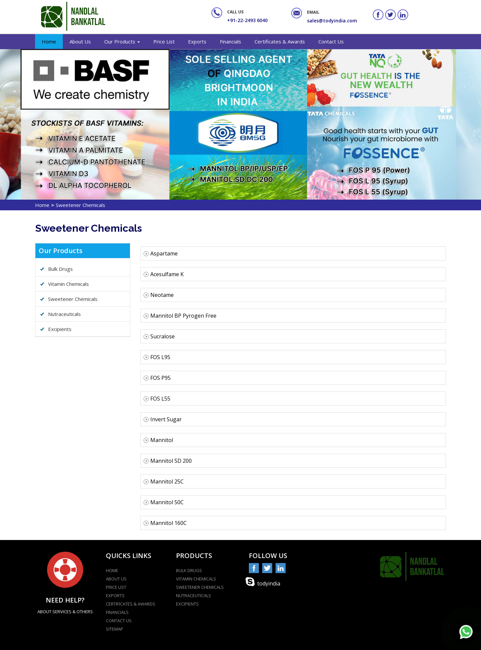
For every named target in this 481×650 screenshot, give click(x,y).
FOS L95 (156, 357)
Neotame (158, 295)
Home (49, 41)
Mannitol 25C (163, 481)
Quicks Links (128, 555)
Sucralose (159, 336)
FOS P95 (157, 378)
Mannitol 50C (163, 502)
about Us (116, 579)
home (112, 570)
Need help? (65, 600)
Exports (197, 41)
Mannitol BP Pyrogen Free (179, 315)
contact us (119, 621)
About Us (80, 41)
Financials (230, 41)
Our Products (122, 41)
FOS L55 (156, 398)
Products (194, 555)
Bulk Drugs (60, 268)
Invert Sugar (162, 419)
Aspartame (160, 253)
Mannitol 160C (165, 523)
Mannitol (158, 440)
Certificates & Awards (280, 41)
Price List (164, 41)
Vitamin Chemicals (68, 284)
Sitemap (114, 629)
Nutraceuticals (64, 314)
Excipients (59, 329)
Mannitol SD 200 (167, 460)
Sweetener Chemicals (73, 299)
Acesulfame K (163, 274)
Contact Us (331, 41)
